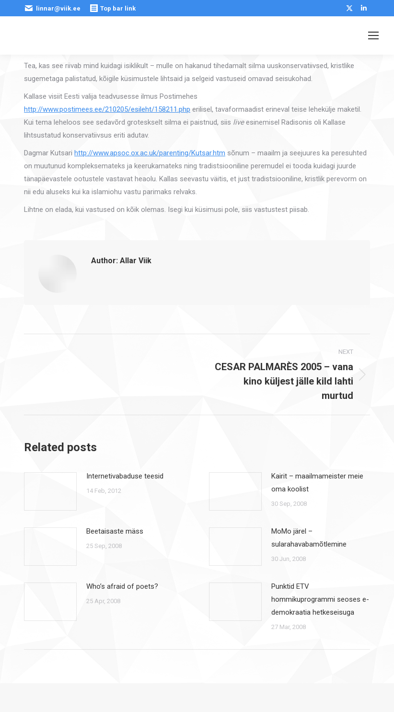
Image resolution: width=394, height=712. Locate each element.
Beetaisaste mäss (114, 531)
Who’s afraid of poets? (122, 586)
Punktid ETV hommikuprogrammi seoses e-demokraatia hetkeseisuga (320, 599)
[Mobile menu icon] (373, 35)
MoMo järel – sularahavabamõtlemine (309, 538)
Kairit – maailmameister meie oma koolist (317, 482)
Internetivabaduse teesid (124, 476)
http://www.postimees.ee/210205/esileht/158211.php (107, 109)
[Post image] (50, 491)
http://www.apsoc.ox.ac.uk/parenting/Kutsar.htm (149, 153)
